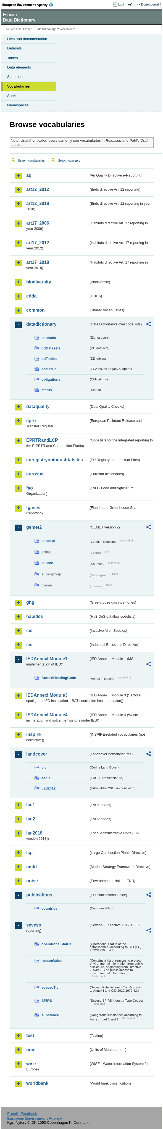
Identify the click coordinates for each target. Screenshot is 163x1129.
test (30, 1035)
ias (29, 630)
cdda (31, 296)
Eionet (27, 29)
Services (14, 96)
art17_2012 (37, 242)
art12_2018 (37, 203)
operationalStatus (56, 944)
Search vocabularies (31, 160)
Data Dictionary (45, 29)
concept (48, 541)
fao (29, 488)
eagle (46, 778)
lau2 (30, 819)
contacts (48, 338)
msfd (31, 866)
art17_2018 (37, 262)
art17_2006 (37, 223)
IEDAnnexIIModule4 (46, 714)
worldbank (37, 1083)
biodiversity (38, 282)
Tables (12, 58)
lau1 (30, 804)
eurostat (35, 474)
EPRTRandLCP (42, 440)
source (47, 563)
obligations (50, 379)
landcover (36, 754)
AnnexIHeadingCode (58, 678)
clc (43, 767)
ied (29, 644)
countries (49, 908)
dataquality (37, 406)
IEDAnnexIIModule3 (46, 695)
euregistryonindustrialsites (54, 459)
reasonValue (51, 961)
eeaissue (48, 369)
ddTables (49, 359)
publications (39, 895)
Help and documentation (27, 39)
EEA (29, 4)
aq (28, 175)
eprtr (31, 420)
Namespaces (18, 105)
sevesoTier (50, 987)
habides (34, 616)
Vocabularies (18, 86)
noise (32, 880)
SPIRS (46, 1001)
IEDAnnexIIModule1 (46, 658)
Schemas (15, 77)
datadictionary (41, 324)
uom (31, 1049)
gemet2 (34, 527)
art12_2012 (37, 189)
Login (121, 4)
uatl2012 (48, 788)
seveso (33, 925)
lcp (29, 852)
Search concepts (69, 160)
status (46, 390)
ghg (30, 602)
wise (31, 1063)
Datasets (14, 48)
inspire (33, 734)
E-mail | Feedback (22, 1114)
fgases (33, 507)
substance (50, 1015)
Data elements (19, 67)
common (35, 310)
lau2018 (34, 833)
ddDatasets (51, 348)
